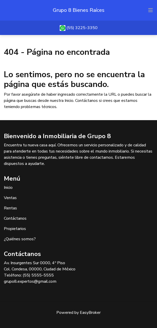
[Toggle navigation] (150, 10)
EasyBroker (90, 312)
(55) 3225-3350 (82, 28)
